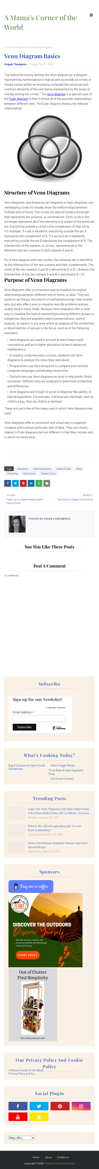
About (48, 1157)
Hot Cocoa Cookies (62, 778)
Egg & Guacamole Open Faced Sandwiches (26, 767)
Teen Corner (29, 473)
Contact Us (63, 1157)
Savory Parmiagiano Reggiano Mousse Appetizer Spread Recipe (58, 845)
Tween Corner (20, 46)
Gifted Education (42, 468)
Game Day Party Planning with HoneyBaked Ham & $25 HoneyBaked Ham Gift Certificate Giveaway (58, 811)
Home (7, 46)
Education (22, 468)
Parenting (12, 473)
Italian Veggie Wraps (63, 765)
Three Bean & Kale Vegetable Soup (65, 772)
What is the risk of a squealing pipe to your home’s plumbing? (54, 828)
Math (79, 468)
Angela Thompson (15, 64)
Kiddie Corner (63, 468)
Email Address (23, 712)
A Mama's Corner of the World (59, 1163)
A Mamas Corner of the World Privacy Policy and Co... (25, 1071)
